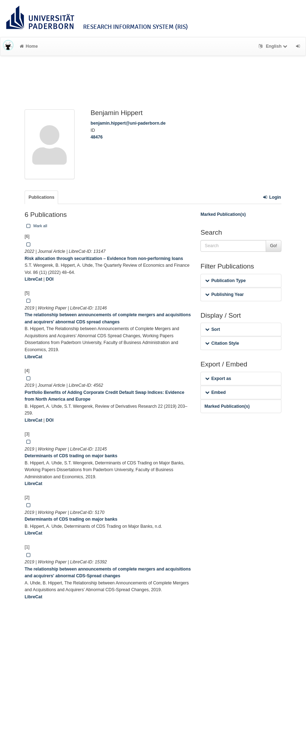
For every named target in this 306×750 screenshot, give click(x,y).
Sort (212, 329)
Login (272, 197)
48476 (97, 137)
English (274, 46)
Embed (215, 392)
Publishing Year (224, 294)
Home (29, 46)
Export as (218, 378)
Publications (41, 197)
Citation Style (222, 343)
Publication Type (225, 280)
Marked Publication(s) (223, 214)
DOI (49, 279)
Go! (273, 245)
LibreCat (33, 279)
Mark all (36, 226)
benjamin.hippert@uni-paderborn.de (128, 123)
